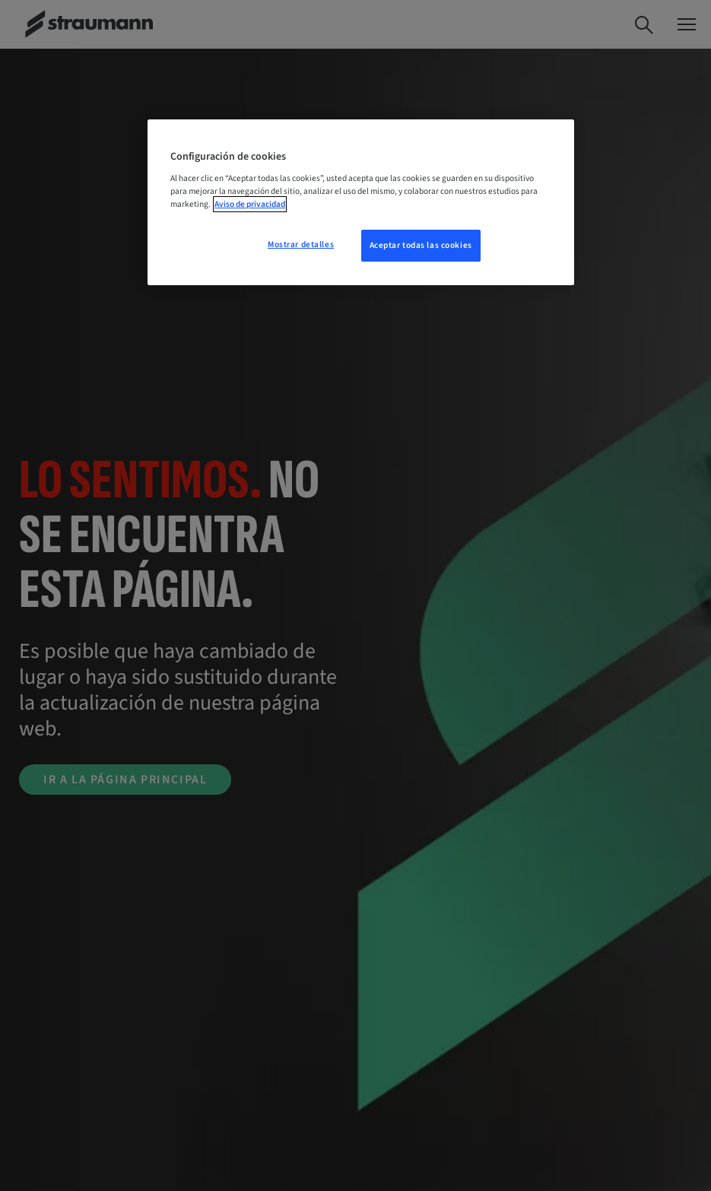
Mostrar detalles (301, 244)
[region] (361, 202)
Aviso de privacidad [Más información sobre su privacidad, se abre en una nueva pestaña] (249, 204)
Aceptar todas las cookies (421, 245)
